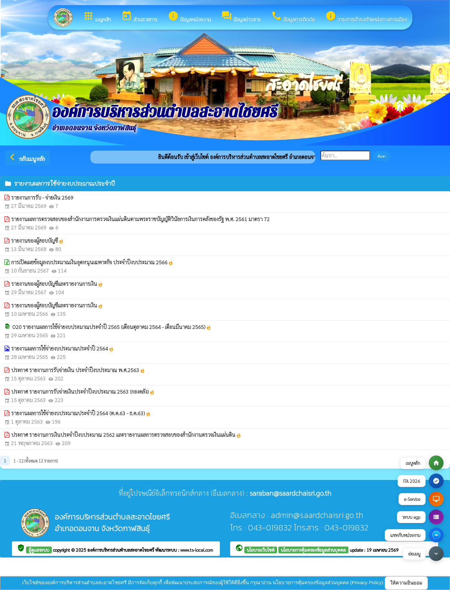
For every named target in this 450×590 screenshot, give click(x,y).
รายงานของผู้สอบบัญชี (37, 240)
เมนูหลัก (97, 16)
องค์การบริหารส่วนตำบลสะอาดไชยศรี (121, 550)
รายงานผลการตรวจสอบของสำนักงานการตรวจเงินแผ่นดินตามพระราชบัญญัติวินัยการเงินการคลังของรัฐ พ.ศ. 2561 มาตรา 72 (140, 219)
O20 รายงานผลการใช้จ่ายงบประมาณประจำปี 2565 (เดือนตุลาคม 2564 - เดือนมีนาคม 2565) (111, 326)
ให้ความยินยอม (406, 582)
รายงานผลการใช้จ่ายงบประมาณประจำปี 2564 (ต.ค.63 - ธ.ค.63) (81, 413)
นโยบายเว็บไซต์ (260, 550)
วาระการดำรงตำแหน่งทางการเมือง (366, 16)
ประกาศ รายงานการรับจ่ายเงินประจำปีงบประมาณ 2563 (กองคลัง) (83, 391)
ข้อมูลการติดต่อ (293, 16)
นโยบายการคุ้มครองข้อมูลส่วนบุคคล (313, 550)
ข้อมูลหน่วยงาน (189, 16)
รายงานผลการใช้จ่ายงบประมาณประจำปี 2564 (62, 348)
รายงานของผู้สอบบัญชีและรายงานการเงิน (57, 283)
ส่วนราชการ (139, 16)
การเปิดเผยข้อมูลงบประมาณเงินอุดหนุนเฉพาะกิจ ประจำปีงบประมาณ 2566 (92, 262)
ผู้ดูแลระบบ (39, 550)
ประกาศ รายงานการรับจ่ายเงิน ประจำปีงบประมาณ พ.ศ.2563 (78, 370)
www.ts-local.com (196, 550)
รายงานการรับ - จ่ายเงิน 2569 (42, 197)
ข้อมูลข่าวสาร (241, 16)
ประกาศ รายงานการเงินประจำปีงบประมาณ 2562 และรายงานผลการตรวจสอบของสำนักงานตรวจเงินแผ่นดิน (126, 434)
